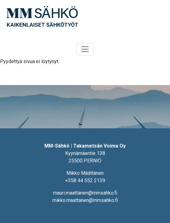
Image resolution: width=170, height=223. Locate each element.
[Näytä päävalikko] (85, 49)
